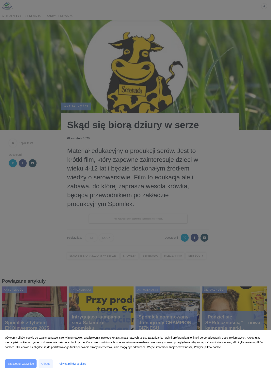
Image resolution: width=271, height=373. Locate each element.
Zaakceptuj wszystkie (21, 363)
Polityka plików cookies (72, 363)
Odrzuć (45, 363)
